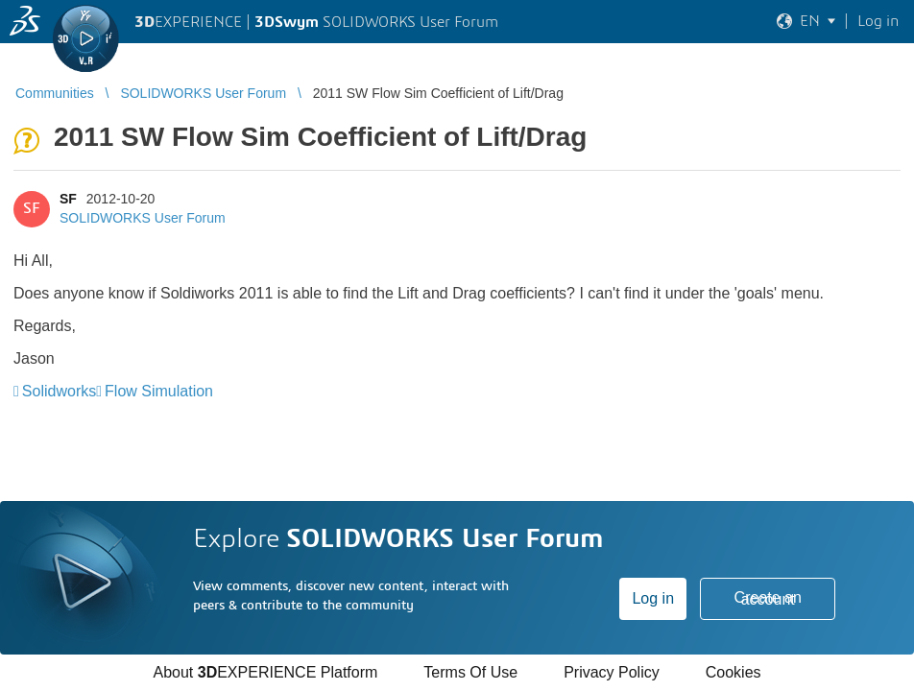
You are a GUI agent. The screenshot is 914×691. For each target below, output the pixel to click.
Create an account (768, 598)
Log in (653, 598)
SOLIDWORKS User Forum (143, 218)
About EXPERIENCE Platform (265, 672)
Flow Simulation (159, 391)
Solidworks (59, 391)
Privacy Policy (612, 672)
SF (68, 198)
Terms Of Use (470, 672)
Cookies (733, 672)
